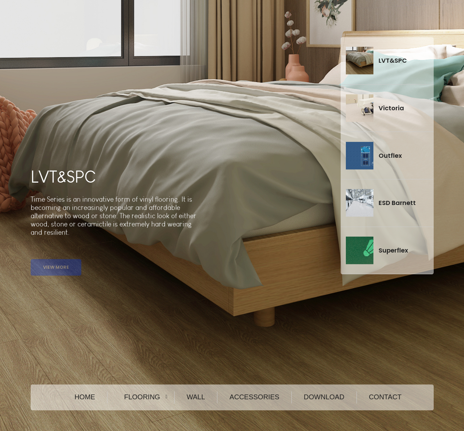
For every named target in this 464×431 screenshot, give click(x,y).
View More (56, 272)
